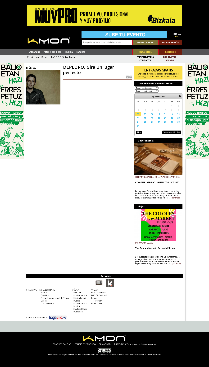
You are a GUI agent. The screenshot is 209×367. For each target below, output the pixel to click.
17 (138, 118)
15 (172, 114)
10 (138, 114)
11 (145, 114)
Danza (44, 300)
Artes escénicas (53, 52)
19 (152, 118)
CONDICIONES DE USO (85, 344)
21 (165, 118)
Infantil (94, 298)
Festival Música (80, 295)
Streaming (34, 52)
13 (159, 114)
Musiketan (78, 311)
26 (152, 122)
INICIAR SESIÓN (170, 42)
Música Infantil (79, 298)
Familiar (80, 52)
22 (172, 118)
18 (145, 118)
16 (178, 114)
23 (178, 118)
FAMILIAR (94, 289)
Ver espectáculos (172, 132)
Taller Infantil (97, 300)
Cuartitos (45, 295)
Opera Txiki (96, 303)
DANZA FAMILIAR (99, 295)
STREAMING (31, 289)
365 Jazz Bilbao (80, 309)
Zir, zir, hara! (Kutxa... (38, 57)
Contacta (145, 60)
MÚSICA (75, 289)
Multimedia (169, 57)
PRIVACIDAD (105, 344)
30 (178, 122)
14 (165, 114)
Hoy (139, 132)
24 (138, 122)
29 (172, 122)
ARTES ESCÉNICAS (47, 289)
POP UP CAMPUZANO (144, 242)
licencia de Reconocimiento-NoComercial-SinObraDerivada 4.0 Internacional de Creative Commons (115, 354)
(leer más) (175, 198)
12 (152, 114)
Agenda (169, 60)
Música (69, 52)
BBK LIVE (77, 292)
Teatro (44, 292)
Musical (76, 306)
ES (176, 36)
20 (159, 118)
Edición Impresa (145, 57)
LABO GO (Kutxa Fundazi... (65, 57)
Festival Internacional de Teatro (55, 298)
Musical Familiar (98, 292)
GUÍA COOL (145, 52)
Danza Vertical (47, 303)
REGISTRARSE (145, 42)
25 (145, 122)
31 (138, 126)
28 (165, 122)
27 (159, 122)
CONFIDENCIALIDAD (62, 344)
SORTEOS (170, 52)
